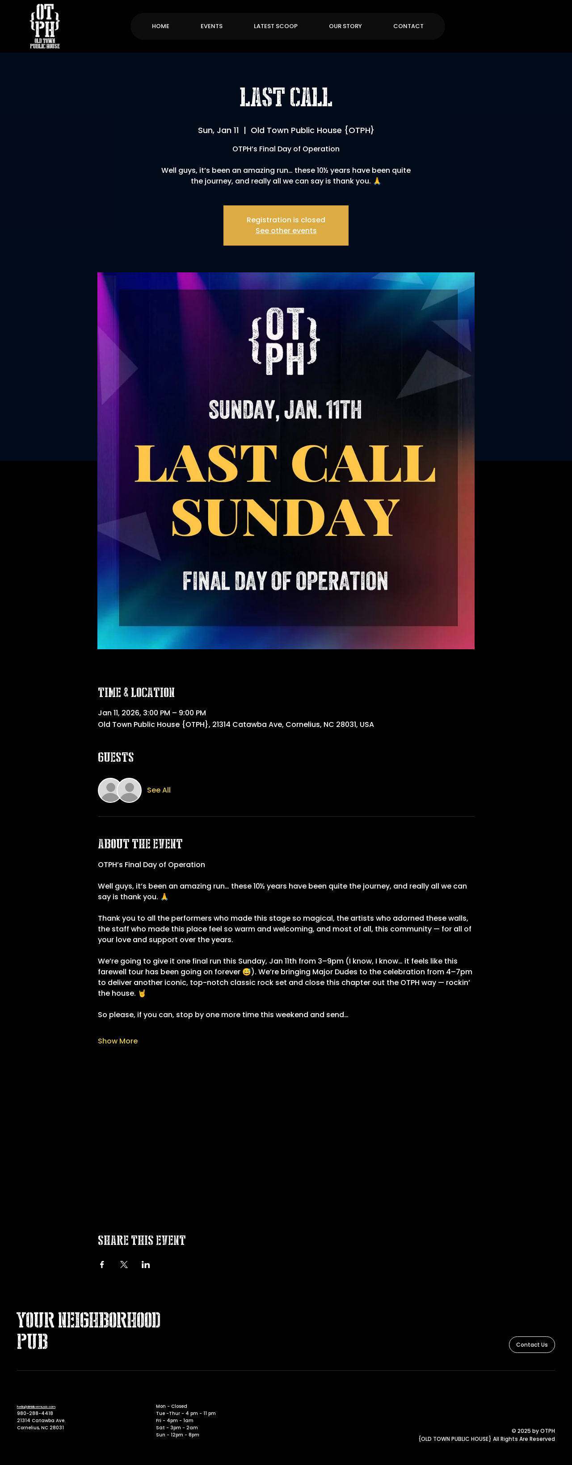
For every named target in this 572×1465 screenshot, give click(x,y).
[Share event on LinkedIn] (146, 1264)
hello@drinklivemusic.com (36, 1407)
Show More (118, 1041)
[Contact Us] (532, 1344)
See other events (286, 230)
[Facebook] (538, 1393)
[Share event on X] (124, 1264)
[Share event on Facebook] (102, 1264)
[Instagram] (550, 1393)
